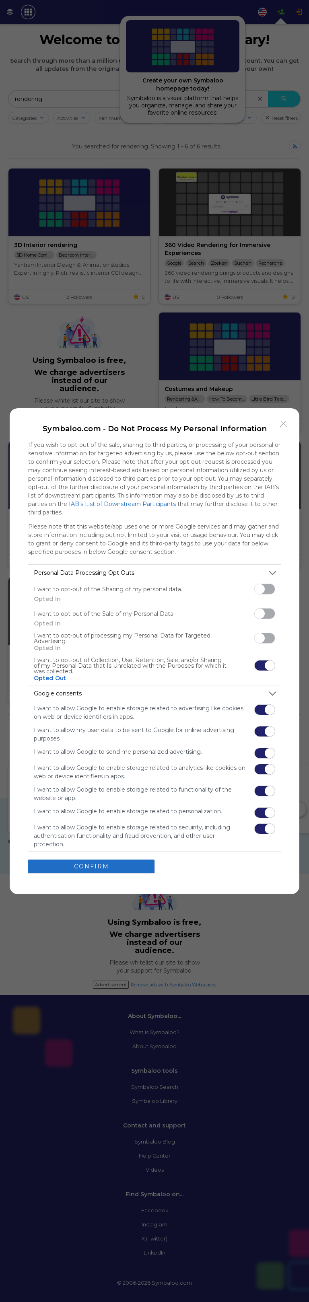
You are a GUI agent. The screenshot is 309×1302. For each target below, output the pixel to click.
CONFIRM (91, 866)
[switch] (264, 589)
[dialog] (154, 651)
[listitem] (154, 573)
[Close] (283, 424)
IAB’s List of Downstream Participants (122, 504)
